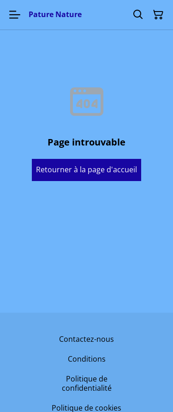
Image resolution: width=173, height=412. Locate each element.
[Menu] (15, 15)
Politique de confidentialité (87, 383)
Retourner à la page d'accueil (86, 169)
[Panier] (158, 15)
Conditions (87, 359)
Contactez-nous (86, 339)
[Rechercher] (138, 15)
